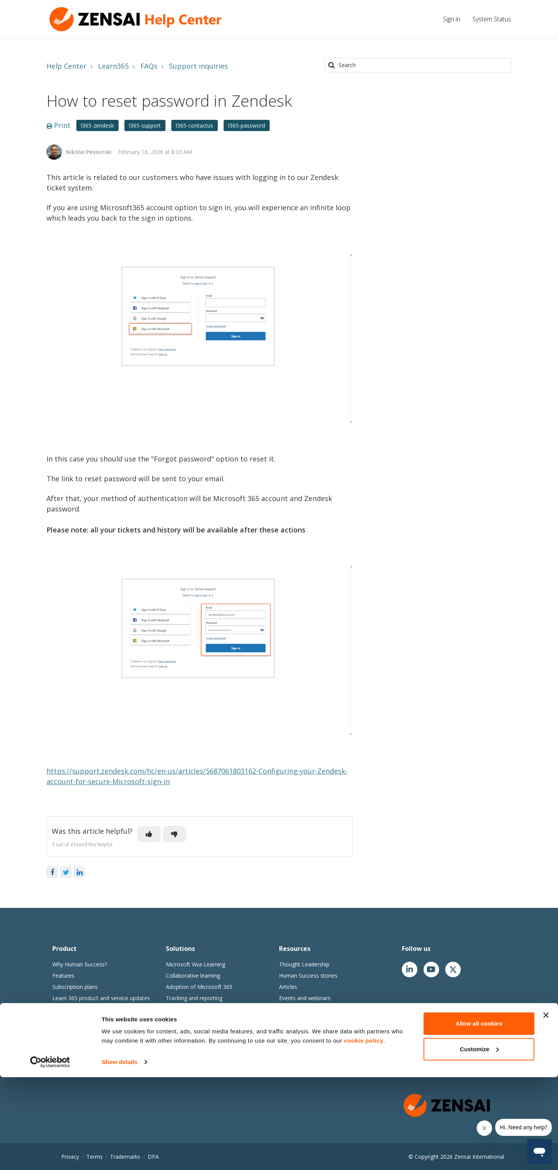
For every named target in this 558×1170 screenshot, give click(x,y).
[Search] (418, 65)
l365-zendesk (97, 125)
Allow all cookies (478, 1116)
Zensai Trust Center (77, 1043)
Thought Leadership (304, 964)
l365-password (246, 125)
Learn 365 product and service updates (101, 998)
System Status (491, 19)
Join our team (296, 1033)
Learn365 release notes (82, 1009)
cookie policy (364, 1133)
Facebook (52, 872)
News (286, 1045)
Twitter (66, 872)
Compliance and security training (206, 1009)
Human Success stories (308, 975)
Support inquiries (198, 66)
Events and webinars (305, 998)
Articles (288, 986)
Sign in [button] (451, 19)
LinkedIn (79, 872)
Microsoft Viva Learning (195, 964)
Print (58, 125)
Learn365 (113, 66)
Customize (479, 1141)
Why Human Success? (79, 964)
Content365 (180, 1045)
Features (63, 975)
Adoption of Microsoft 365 (199, 986)
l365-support (145, 125)
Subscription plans (75, 986)
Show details (120, 1154)
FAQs (148, 66)
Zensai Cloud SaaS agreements (91, 1031)
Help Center (66, 66)
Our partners (295, 1056)
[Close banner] (546, 1108)
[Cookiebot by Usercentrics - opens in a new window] (50, 1155)
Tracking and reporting (194, 998)
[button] (149, 834)
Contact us (292, 1067)
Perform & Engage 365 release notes (99, 1020)
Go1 (171, 1056)
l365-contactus (194, 125)
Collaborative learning (193, 975)
